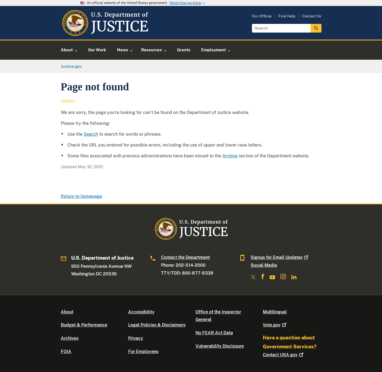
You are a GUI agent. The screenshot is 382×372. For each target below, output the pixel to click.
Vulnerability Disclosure (219, 346)
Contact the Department (185, 257)
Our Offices (262, 16)
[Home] (105, 33)
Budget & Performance (84, 325)
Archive (230, 155)
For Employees (143, 351)
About (67, 311)
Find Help (287, 16)
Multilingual (275, 311)
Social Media (264, 265)
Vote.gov (275, 325)
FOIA (66, 351)
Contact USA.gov (284, 354)
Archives (69, 338)
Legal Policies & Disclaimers (156, 325)
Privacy (135, 338)
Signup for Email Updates (280, 257)
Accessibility (141, 311)
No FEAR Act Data (214, 332)
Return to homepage (81, 196)
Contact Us (311, 16)
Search (91, 134)
